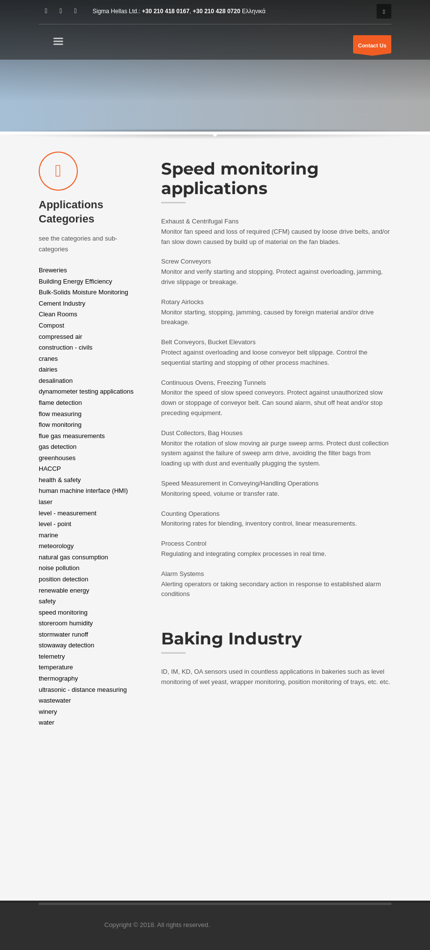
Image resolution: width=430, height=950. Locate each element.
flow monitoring (60, 424)
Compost (51, 325)
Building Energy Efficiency (75, 281)
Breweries (53, 270)
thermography (58, 678)
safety (47, 601)
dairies (48, 369)
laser (45, 502)
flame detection (60, 402)
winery (48, 711)
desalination (55, 380)
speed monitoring (63, 612)
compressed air (60, 336)
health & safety (60, 479)
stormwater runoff (63, 634)
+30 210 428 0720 (216, 11)
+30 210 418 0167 (166, 11)
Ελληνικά (253, 11)
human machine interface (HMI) (83, 490)
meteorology (56, 546)
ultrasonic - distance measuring (83, 689)
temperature (56, 667)
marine (48, 534)
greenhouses (57, 457)
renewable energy (64, 590)
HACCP (50, 468)
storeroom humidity (66, 623)
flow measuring (60, 413)
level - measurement (67, 512)
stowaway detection (66, 645)
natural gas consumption (73, 556)
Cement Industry (62, 303)
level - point (55, 524)
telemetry (52, 656)
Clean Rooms (58, 314)
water (46, 722)
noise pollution (59, 568)
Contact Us (372, 48)
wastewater (55, 700)
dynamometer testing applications (86, 391)
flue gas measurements (72, 435)
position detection (63, 579)
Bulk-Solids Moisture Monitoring (83, 292)
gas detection (57, 446)
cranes (48, 358)
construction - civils (66, 347)
